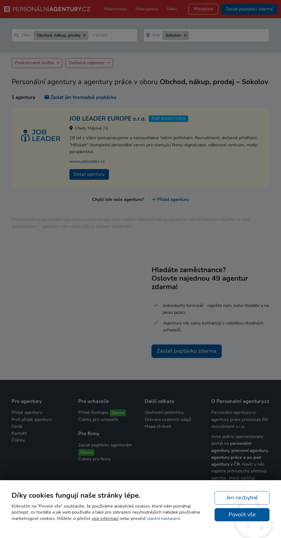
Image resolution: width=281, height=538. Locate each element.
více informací (105, 519)
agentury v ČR (225, 464)
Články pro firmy (94, 459)
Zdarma (117, 412)
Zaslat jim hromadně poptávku (80, 97)
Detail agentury (89, 174)
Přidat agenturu (147, 9)
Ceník (17, 426)
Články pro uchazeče (98, 420)
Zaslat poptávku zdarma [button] (249, 9)
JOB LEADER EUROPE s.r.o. (107, 119)
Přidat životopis (115, 9)
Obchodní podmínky (164, 412)
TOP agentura (168, 119)
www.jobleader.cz (87, 161)
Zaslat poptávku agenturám (105, 445)
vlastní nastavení (163, 519)
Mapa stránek (158, 426)
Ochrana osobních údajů (168, 420)
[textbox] (93, 35)
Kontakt (19, 433)
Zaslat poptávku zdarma (187, 351)
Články (172, 9)
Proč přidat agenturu (32, 420)
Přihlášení (203, 9)
